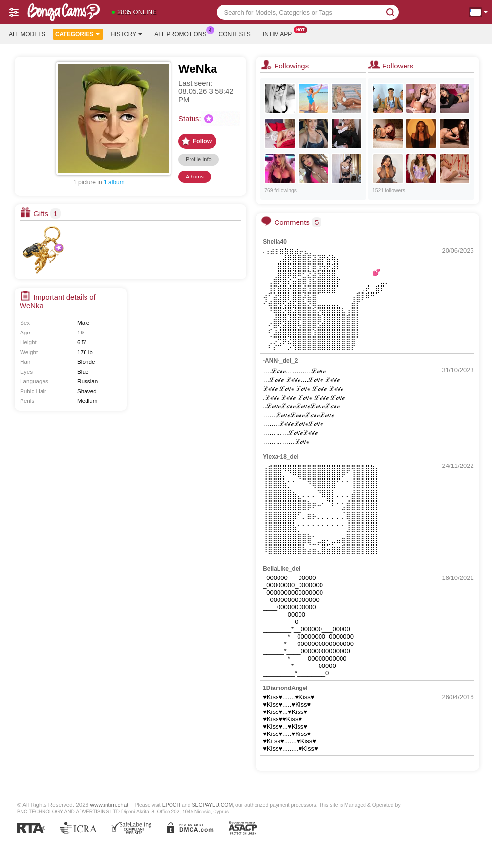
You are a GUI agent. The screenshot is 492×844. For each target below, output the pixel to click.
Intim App (280, 33)
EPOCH (171, 805)
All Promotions (182, 33)
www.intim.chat (109, 804)
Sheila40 (275, 241)
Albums (195, 176)
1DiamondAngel (285, 688)
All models (27, 34)
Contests (235, 34)
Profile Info (199, 159)
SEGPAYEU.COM (212, 805)
